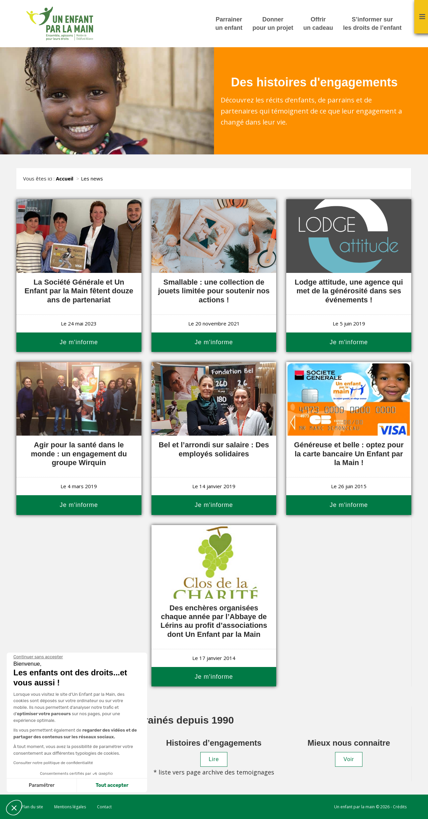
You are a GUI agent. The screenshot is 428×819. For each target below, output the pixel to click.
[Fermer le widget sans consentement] (38, 657)
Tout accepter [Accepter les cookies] (112, 785)
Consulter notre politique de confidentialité (53, 762)
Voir (348, 759)
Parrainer (228, 24)
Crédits (400, 807)
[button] (14, 808)
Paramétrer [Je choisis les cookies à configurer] (42, 785)
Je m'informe (79, 342)
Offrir (318, 24)
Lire (214, 759)
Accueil (64, 178)
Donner (272, 24)
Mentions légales (70, 807)
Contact (104, 807)
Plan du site (32, 807)
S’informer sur (372, 24)
